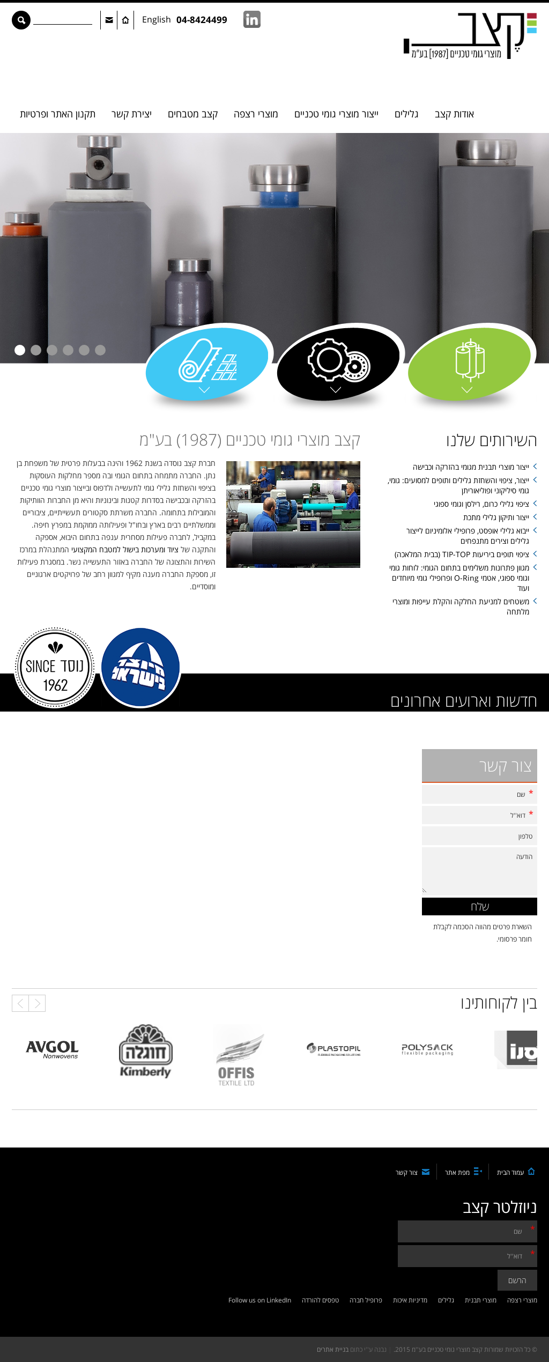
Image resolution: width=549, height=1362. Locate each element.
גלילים (407, 113)
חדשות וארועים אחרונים (463, 701)
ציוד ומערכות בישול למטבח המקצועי (125, 549)
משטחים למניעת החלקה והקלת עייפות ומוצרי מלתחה (460, 606)
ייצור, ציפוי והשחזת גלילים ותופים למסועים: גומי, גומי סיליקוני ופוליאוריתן (458, 485)
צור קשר (413, 1172)
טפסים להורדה (320, 1300)
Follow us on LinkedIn (259, 1300)
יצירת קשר (132, 113)
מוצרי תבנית (480, 1300)
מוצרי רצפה (256, 113)
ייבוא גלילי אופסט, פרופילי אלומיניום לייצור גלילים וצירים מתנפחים (467, 535)
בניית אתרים (332, 1349)
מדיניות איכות (410, 1300)
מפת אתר (464, 1172)
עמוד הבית (517, 1172)
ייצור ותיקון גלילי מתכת (496, 517)
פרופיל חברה (366, 1300)
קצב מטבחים (193, 113)
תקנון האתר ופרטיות (57, 113)
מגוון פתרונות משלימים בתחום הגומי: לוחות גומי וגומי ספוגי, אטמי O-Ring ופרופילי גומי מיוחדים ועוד (459, 577)
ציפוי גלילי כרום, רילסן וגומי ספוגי (481, 504)
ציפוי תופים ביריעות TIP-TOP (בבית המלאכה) (462, 554)
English (156, 19)
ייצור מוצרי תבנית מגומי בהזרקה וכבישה (471, 467)
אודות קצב (454, 113)
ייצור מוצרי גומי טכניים (336, 113)
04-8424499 (201, 19)
